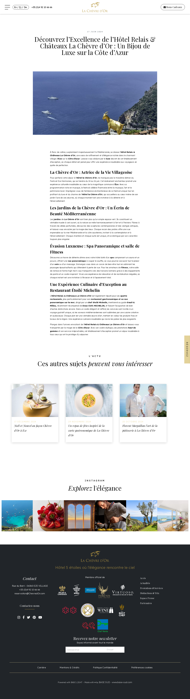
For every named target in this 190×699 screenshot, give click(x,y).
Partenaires (146, 603)
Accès (143, 578)
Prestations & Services (151, 588)
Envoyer (110, 649)
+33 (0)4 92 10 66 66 (42, 7)
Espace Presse (147, 598)
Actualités (145, 583)
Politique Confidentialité (105, 667)
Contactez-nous (29, 605)
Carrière (41, 667)
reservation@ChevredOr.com (30, 593)
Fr (20, 7)
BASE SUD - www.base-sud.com (115, 682)
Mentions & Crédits (69, 667)
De (25, 7)
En (15, 7)
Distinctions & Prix (149, 593)
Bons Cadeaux (172, 7)
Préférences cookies (142, 667)
